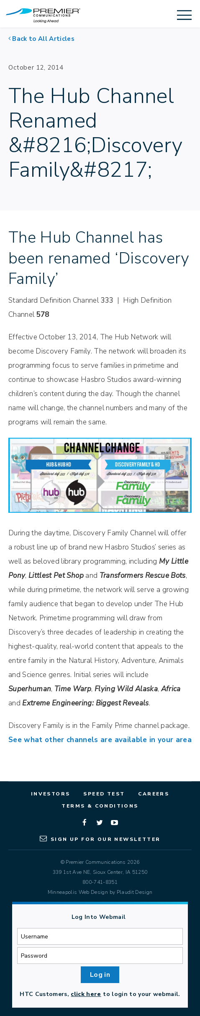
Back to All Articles (43, 39)
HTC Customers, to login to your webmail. (100, 994)
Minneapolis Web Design (78, 892)
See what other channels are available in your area (100, 740)
